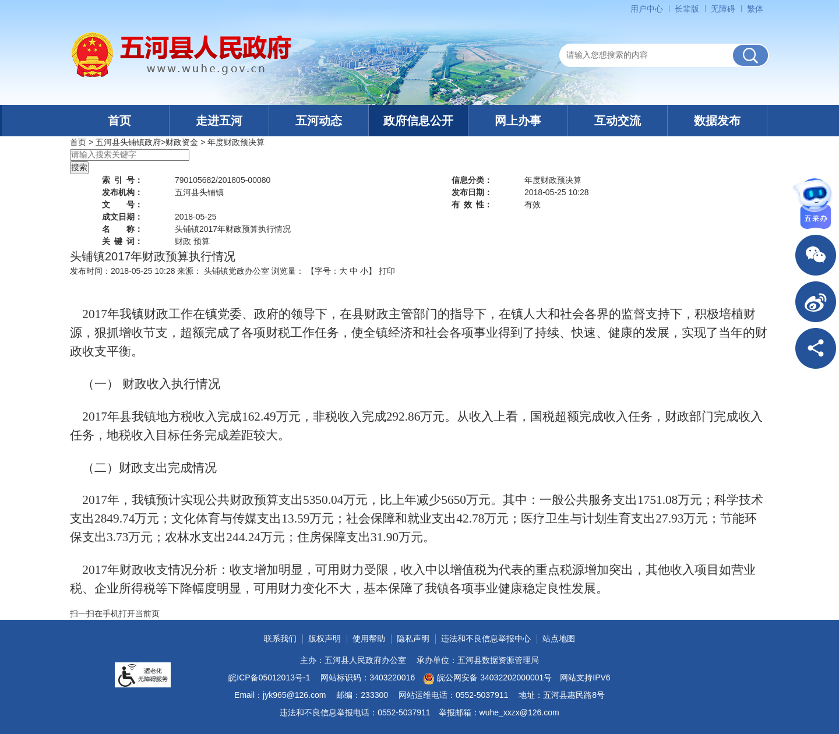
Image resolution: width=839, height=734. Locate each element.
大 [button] (343, 271)
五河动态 (318, 120)
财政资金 (181, 142)
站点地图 (558, 638)
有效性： (472, 204)
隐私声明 (413, 638)
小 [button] (364, 271)
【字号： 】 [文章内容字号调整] (341, 271)
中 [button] (354, 271)
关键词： (122, 241)
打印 (387, 271)
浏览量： (288, 271)
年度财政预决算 (236, 142)
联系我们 (280, 638)
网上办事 (518, 120)
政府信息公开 (418, 120)
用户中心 (646, 8)
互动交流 (617, 120)
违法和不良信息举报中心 (486, 638)
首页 (119, 120)
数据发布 (717, 120)
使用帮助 (368, 638)
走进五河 (219, 120)
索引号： (122, 180)
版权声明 (324, 638)
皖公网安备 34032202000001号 (487, 678)
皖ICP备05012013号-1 (269, 677)
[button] (687, 8)
